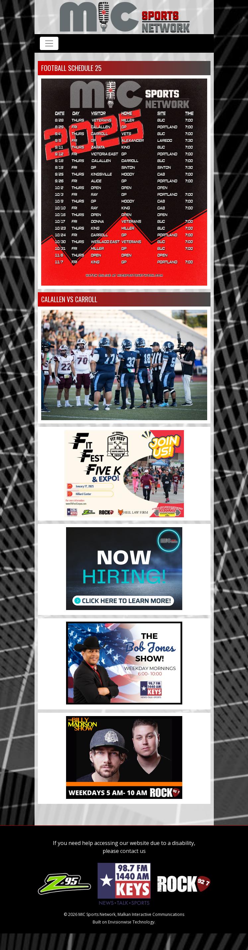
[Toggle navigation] (49, 43)
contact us (133, 851)
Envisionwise (119, 922)
